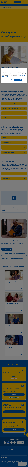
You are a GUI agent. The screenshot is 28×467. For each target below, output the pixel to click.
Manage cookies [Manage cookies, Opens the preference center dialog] (9, 79)
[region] (14, 75)
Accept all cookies (18, 79)
